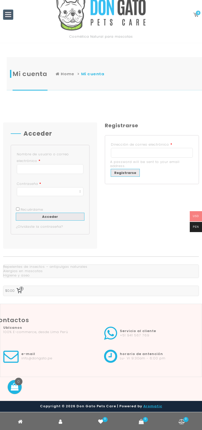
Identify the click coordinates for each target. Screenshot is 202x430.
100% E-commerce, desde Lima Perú (35, 332)
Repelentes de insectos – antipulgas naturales (45, 266)
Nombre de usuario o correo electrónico (43, 157)
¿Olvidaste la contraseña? (39, 226)
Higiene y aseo (16, 275)
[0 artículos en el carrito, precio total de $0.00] (14, 291)
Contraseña (29, 183)
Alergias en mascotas (23, 271)
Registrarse (125, 172)
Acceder (50, 216)
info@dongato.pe (36, 358)
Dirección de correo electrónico (141, 144)
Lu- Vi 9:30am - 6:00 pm (143, 358)
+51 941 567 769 (134, 335)
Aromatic (152, 406)
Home (105, 74)
